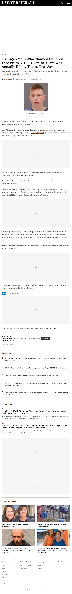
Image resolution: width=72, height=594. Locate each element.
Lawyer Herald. (35, 589)
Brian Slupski (8, 79)
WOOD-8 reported (37, 133)
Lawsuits (4, 580)
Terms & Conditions (25, 565)
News (3, 409)
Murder (17, 294)
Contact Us (41, 568)
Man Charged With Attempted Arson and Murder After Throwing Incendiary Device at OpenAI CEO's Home (36, 412)
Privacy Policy (24, 568)
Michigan (11, 294)
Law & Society (5, 574)
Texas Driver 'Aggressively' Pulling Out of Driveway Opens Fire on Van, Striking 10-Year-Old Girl (17, 550)
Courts (3, 583)
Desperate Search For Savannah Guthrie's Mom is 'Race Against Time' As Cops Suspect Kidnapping (53, 550)
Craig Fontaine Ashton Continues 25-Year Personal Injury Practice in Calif (31, 375)
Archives (4, 565)
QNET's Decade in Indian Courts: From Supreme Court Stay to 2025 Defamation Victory (36, 368)
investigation (9, 232)
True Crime (5, 55)
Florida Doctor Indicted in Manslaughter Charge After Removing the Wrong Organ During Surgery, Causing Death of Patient (35, 426)
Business (4, 577)
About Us (40, 565)
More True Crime (9, 501)
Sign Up (45, 338)
